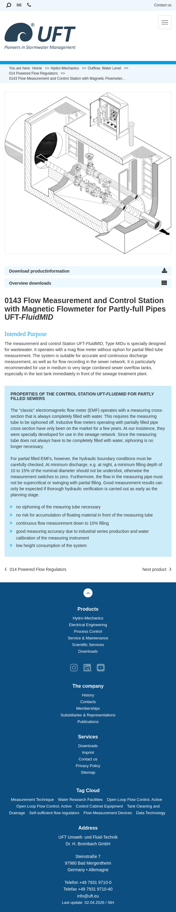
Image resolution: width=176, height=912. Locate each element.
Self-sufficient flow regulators (54, 813)
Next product (156, 569)
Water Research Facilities (80, 799)
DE (19, 5)
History (88, 695)
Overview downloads (30, 283)
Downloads (88, 651)
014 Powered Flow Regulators (36, 569)
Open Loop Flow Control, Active (134, 799)
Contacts (88, 701)
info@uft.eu (88, 896)
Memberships (88, 708)
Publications (88, 721)
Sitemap (88, 772)
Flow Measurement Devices (107, 813)
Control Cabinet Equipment (99, 806)
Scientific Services (88, 644)
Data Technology (150, 813)
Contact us (162, 5)
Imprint (88, 752)
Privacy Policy (88, 765)
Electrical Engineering (88, 624)
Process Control (88, 631)
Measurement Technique (32, 799)
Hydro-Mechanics (88, 618)
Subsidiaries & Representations (87, 715)
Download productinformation (39, 271)
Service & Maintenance (88, 638)
